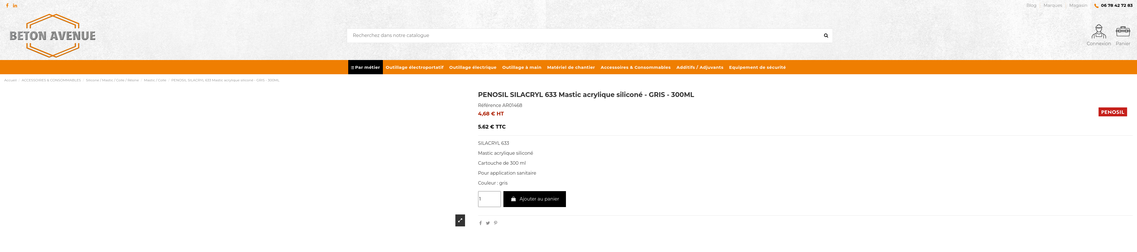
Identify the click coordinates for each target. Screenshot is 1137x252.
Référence (489, 105)
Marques (1053, 5)
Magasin (1078, 5)
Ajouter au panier (534, 199)
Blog (1032, 5)
